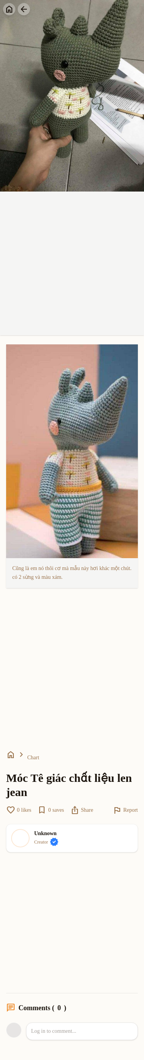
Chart (33, 757)
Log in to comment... (53, 1031)
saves (50, 810)
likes (18, 810)
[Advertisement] (72, 263)
